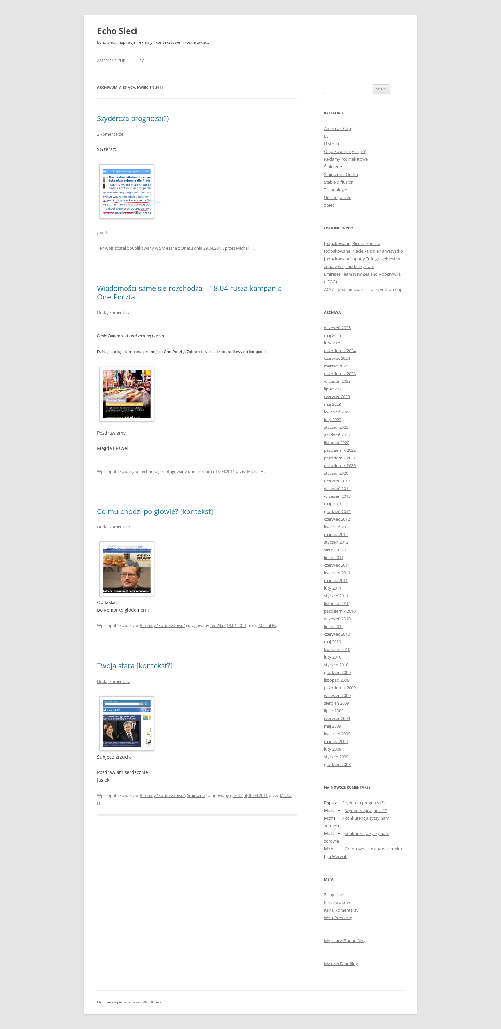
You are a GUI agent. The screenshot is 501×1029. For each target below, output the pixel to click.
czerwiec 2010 (337, 634)
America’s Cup (111, 61)
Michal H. (245, 248)
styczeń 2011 (336, 596)
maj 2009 (332, 726)
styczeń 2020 (336, 473)
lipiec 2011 (333, 557)
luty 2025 (332, 343)
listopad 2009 (336, 680)
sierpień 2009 (336, 703)
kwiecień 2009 (337, 734)
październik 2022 (340, 450)
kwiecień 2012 (337, 527)
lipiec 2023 (333, 389)
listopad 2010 (336, 603)
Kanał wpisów (337, 902)
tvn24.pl (218, 625)
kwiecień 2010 (337, 649)
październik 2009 (340, 688)
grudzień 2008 (337, 764)
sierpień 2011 (336, 550)
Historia (331, 144)
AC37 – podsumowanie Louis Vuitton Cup (363, 289)
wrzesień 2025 (337, 327)
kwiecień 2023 (337, 412)
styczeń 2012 (336, 542)
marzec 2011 (336, 580)
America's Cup (337, 128)
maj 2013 (332, 504)
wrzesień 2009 (337, 695)
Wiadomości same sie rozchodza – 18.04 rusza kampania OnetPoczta (189, 292)
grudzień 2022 (337, 435)
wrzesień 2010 (337, 619)
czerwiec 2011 (337, 565)
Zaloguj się (334, 894)
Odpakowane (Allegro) (345, 151)
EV (141, 61)
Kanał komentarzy (341, 910)
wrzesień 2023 (337, 381)
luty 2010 (332, 657)
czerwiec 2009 (337, 718)
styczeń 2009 (336, 757)
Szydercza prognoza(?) (133, 118)
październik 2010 (340, 611)
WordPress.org (338, 917)
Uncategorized (337, 197)
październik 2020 (340, 465)
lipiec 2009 (333, 711)
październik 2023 (340, 373)
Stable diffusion (339, 182)
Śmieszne (196, 795)
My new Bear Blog (341, 963)
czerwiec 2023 (337, 396)
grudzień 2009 (337, 672)
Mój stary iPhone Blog (345, 940)
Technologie (151, 471)
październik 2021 (340, 458)
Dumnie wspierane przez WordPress (129, 1002)
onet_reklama (201, 471)
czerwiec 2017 (337, 481)
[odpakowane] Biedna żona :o (352, 243)
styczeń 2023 (336, 427)
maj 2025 (332, 335)
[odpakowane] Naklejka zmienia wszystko (363, 251)
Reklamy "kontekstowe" (162, 625)
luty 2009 (332, 749)
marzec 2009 (336, 741)
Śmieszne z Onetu (176, 248)
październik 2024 (340, 350)
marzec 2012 (336, 534)
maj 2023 (332, 404)
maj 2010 (332, 642)
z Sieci (329, 205)
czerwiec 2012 (337, 519)
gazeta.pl (238, 795)
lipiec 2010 (333, 626)
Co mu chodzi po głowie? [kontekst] (155, 511)
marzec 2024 (336, 366)
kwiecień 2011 (337, 573)
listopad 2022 (336, 442)
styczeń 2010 (336, 665)
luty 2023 (332, 419)
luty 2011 (332, 588)
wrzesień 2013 (337, 496)
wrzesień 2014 (337, 488)
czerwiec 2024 (337, 358)
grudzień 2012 (337, 511)
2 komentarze (110, 134)
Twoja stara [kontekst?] (135, 665)
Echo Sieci (117, 30)
